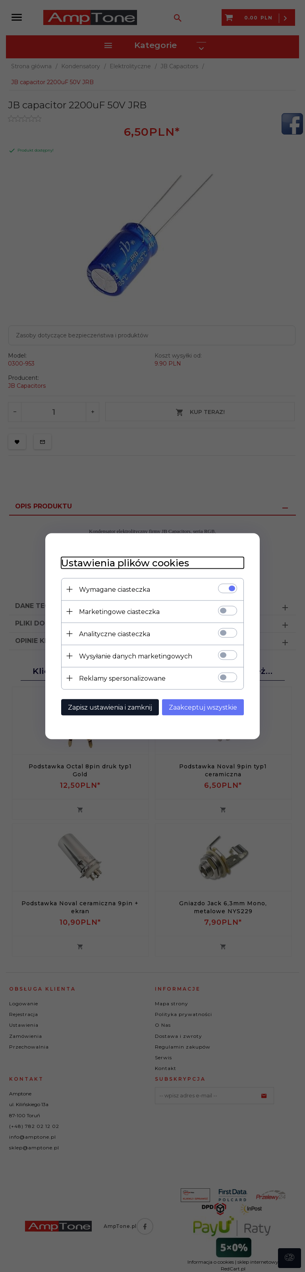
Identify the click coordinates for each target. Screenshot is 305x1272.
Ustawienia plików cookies (125, 562)
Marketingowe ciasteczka (119, 611)
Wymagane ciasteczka (114, 589)
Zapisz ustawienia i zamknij (110, 707)
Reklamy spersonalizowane (122, 678)
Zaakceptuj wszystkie (203, 707)
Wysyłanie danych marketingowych (135, 656)
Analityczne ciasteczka (114, 633)
